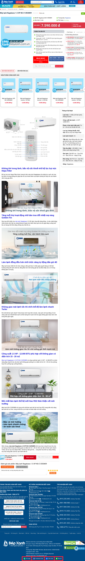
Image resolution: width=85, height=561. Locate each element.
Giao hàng (33, 533)
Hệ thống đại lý (64, 533)
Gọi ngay (26, 558)
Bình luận (41, 13)
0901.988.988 (70, 37)
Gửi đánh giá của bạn (7, 467)
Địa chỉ (59, 558)
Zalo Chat (49, 558)
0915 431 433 (14, 521)
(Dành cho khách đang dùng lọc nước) (14, 507)
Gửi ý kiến (52, 473)
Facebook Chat (38, 558)
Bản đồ (80, 38)
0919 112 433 (70, 47)
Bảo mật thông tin (42, 533)
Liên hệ (79, 533)
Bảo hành (21, 533)
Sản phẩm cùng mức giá (8, 70)
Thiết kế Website (30, 553)
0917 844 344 (70, 52)
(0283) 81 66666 (71, 57)
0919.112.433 (63, 511)
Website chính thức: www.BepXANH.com (36, 555)
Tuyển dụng (72, 533)
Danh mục (19, 2)
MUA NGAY (30, 457)
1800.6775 (62, 527)
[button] (1, 89)
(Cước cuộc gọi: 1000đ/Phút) (13, 513)
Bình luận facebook (22, 467)
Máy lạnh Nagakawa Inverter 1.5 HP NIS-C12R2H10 (42, 99)
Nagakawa (21, 9)
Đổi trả (27, 533)
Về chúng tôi (14, 533)
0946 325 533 (33, 518)
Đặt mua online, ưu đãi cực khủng (40, 60)
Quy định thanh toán (53, 533)
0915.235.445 (63, 499)
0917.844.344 (63, 507)
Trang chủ (3, 9)
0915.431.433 (63, 519)
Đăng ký (24, 526)
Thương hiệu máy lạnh (12, 9)
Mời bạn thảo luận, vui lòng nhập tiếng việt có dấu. (24, 472)
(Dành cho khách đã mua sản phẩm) (14, 501)
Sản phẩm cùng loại (22, 70)
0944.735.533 (70, 41)
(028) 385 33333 (34, 491)
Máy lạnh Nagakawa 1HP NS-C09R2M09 (8, 99)
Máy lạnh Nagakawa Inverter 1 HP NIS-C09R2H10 (25, 99)
